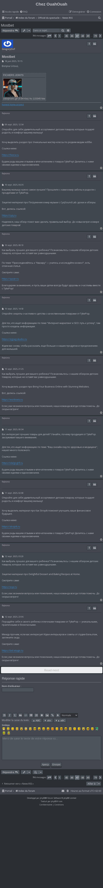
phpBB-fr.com (56, 801)
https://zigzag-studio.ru (14, 339)
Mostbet (7, 25)
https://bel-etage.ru (12, 650)
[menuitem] (24, 11)
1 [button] (59, 36)
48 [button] (82, 36)
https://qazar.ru (10, 278)
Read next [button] (51, 670)
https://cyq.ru (9, 215)
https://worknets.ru (12, 399)
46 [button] (72, 36)
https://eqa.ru (9, 586)
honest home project (13, 104)
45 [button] (66, 36)
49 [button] (88, 36)
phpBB (42, 798)
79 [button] (95, 36)
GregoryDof (8, 49)
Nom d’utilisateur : (11, 686)
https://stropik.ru (11, 526)
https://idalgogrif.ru (12, 463)
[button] (49, 36)
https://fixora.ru (10, 154)
